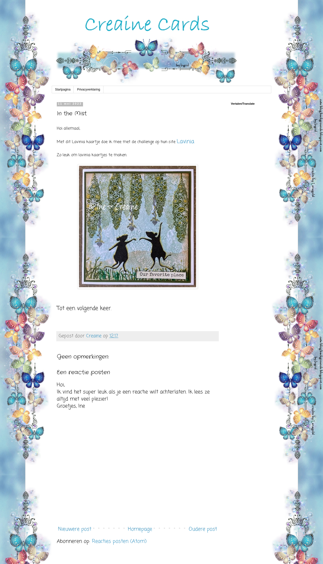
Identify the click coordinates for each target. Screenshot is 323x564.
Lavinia (185, 141)
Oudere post (203, 529)
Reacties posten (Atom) (119, 541)
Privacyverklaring (88, 89)
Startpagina (62, 89)
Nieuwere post (74, 529)
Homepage (140, 529)
